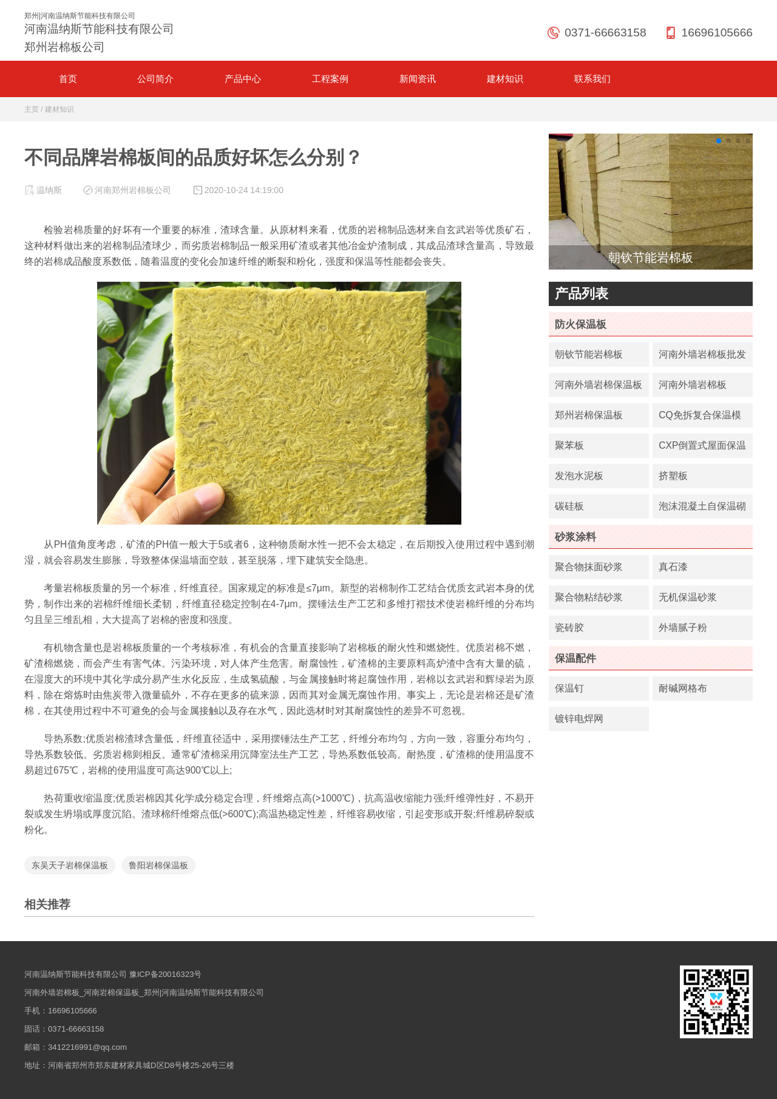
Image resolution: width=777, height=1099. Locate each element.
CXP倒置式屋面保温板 (702, 449)
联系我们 (592, 78)
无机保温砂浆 (688, 597)
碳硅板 (569, 506)
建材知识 (505, 78)
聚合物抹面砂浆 (589, 567)
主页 (31, 109)
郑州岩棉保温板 (589, 415)
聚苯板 (569, 445)
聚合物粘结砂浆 (589, 597)
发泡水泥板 (579, 476)
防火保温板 (580, 324)
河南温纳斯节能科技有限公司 (75, 974)
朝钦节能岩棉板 (589, 354)
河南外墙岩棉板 (693, 384)
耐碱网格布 (683, 688)
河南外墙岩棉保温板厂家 (598, 388)
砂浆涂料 (575, 537)
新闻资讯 (417, 78)
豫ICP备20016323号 (165, 974)
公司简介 (155, 78)
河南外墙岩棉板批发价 (702, 358)
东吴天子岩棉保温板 (70, 865)
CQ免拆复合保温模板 (700, 418)
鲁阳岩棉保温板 (158, 865)
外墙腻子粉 (683, 627)
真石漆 (673, 567)
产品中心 (243, 78)
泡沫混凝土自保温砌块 (702, 510)
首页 (68, 78)
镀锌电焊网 (579, 718)
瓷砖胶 (569, 627)
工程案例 (330, 78)
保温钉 (569, 688)
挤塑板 (673, 476)
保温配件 (575, 658)
